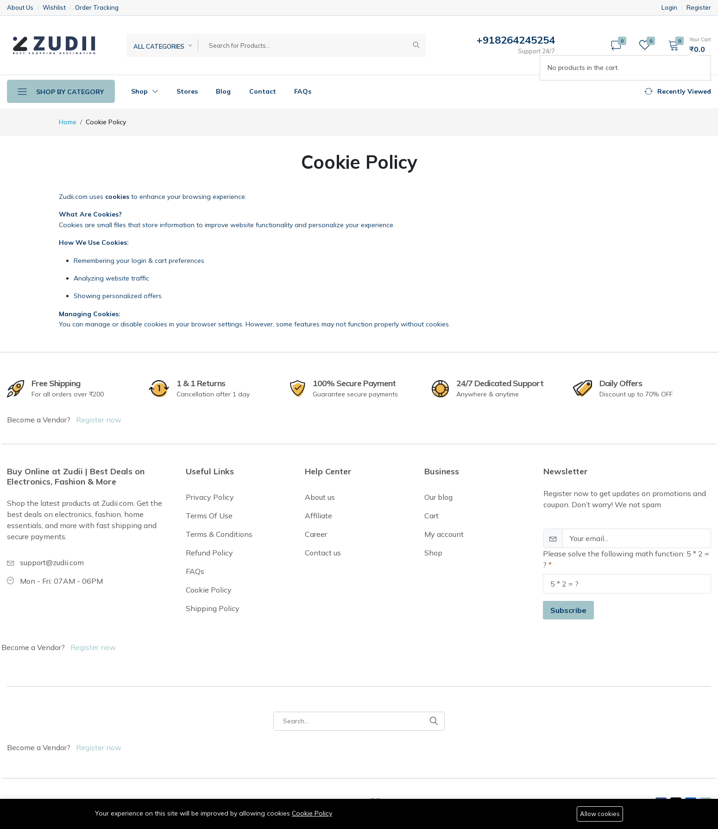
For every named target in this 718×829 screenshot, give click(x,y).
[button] (686, 45)
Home (67, 122)
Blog (223, 91)
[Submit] (416, 45)
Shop (144, 91)
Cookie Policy (312, 813)
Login (669, 8)
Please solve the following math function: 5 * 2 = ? (626, 559)
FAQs (302, 91)
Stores (187, 91)
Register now (98, 419)
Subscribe (568, 610)
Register (699, 8)
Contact (262, 91)
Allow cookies (600, 813)
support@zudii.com (52, 562)
